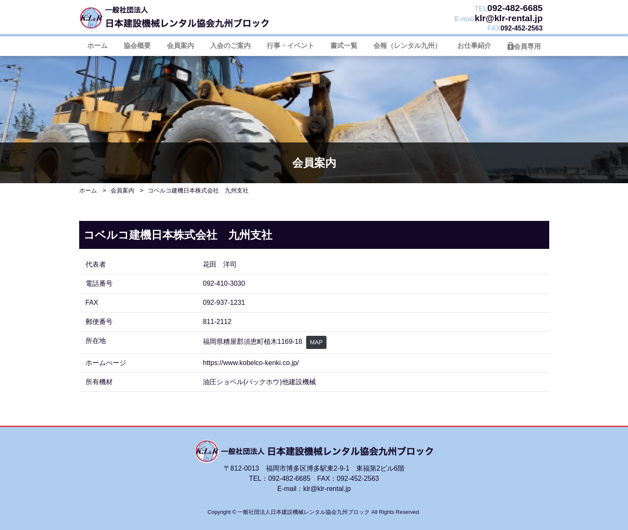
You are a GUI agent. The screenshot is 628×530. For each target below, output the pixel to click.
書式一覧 (343, 45)
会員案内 (180, 45)
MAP (316, 342)
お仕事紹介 (474, 45)
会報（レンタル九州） (407, 45)
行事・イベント (290, 45)
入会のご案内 (230, 45)
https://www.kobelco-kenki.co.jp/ (251, 362)
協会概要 (137, 45)
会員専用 (527, 46)
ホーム (97, 45)
